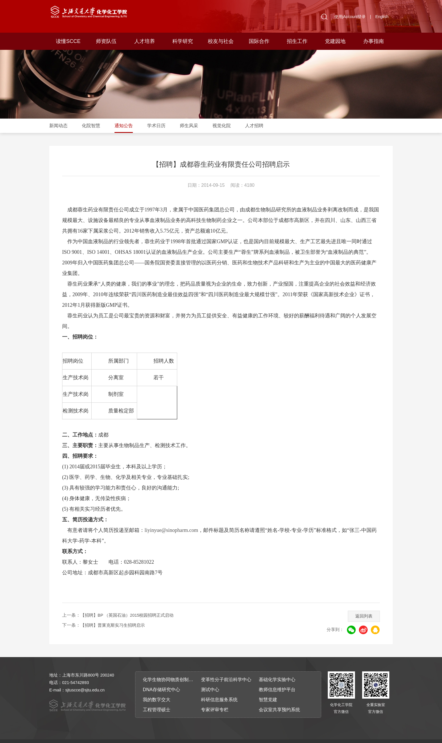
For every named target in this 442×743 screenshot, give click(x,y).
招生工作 (297, 41)
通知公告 (124, 125)
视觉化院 (221, 125)
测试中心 (210, 680)
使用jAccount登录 (350, 16)
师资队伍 (106, 41)
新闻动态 (58, 125)
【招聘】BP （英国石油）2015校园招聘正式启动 (130, 606)
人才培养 (144, 41)
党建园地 (335, 41)
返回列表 (362, 605)
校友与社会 (221, 41)
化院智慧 (91, 125)
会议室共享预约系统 (279, 700)
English (381, 16)
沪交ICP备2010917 (211, 736)
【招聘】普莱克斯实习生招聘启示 (114, 616)
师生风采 (189, 125)
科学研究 (182, 41)
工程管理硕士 (156, 700)
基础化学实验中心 (277, 670)
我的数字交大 (156, 690)
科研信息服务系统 (219, 690)
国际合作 (259, 41)
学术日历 (156, 125)
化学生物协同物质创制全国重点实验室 (170, 670)
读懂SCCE (68, 41)
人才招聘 (254, 125)
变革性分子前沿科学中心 (226, 670)
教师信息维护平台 (277, 680)
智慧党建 (268, 690)
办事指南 (373, 41)
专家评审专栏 (214, 700)
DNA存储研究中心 (161, 680)
